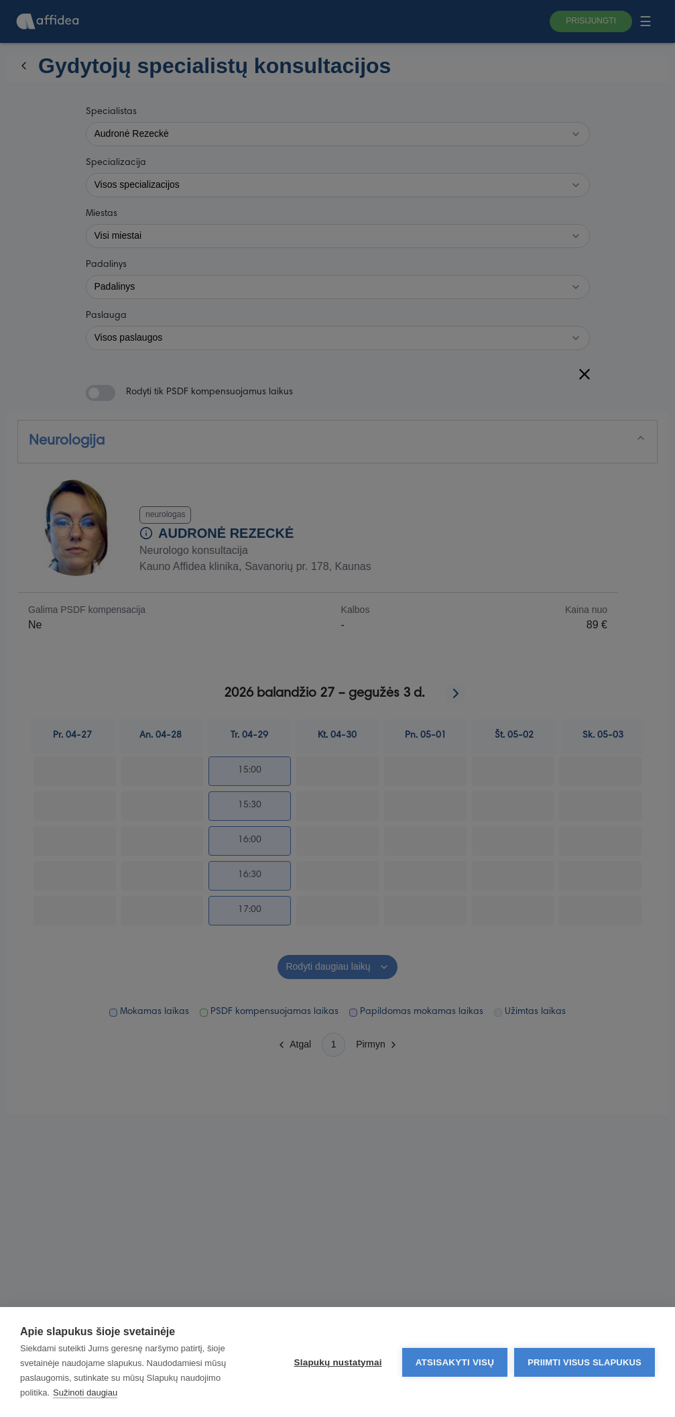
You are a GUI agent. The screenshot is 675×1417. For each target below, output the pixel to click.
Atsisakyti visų (455, 1362)
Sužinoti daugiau (85, 1392)
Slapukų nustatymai (338, 1362)
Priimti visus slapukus (584, 1362)
